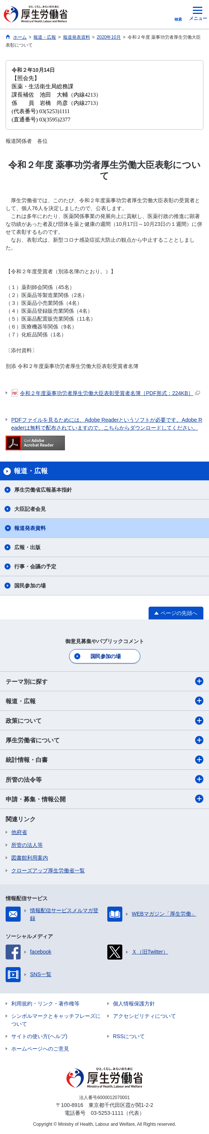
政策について (104, 720)
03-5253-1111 (107, 1113)
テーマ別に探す (104, 681)
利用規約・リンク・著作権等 (45, 1004)
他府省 (19, 832)
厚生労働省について (104, 740)
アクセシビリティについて (144, 1016)
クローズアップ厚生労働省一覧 (48, 871)
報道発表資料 (30, 528)
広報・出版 (27, 547)
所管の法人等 (27, 845)
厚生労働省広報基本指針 (43, 490)
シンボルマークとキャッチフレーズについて (56, 1020)
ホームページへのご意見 (40, 1049)
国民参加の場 (30, 586)
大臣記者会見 (30, 509)
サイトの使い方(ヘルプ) (39, 1036)
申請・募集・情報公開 (104, 799)
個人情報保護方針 (134, 1004)
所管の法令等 (104, 779)
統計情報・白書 (104, 759)
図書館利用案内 (29, 858)
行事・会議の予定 (35, 566)
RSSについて (129, 1036)
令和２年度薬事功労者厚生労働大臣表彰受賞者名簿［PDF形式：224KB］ (105, 393)
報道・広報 (104, 700)
